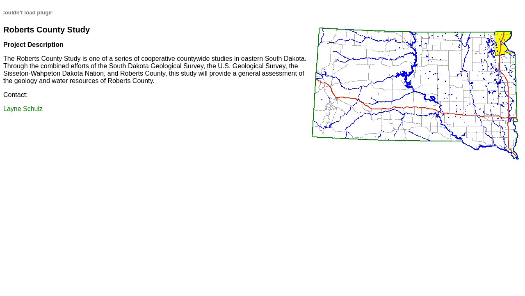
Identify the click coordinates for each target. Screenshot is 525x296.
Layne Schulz (23, 108)
